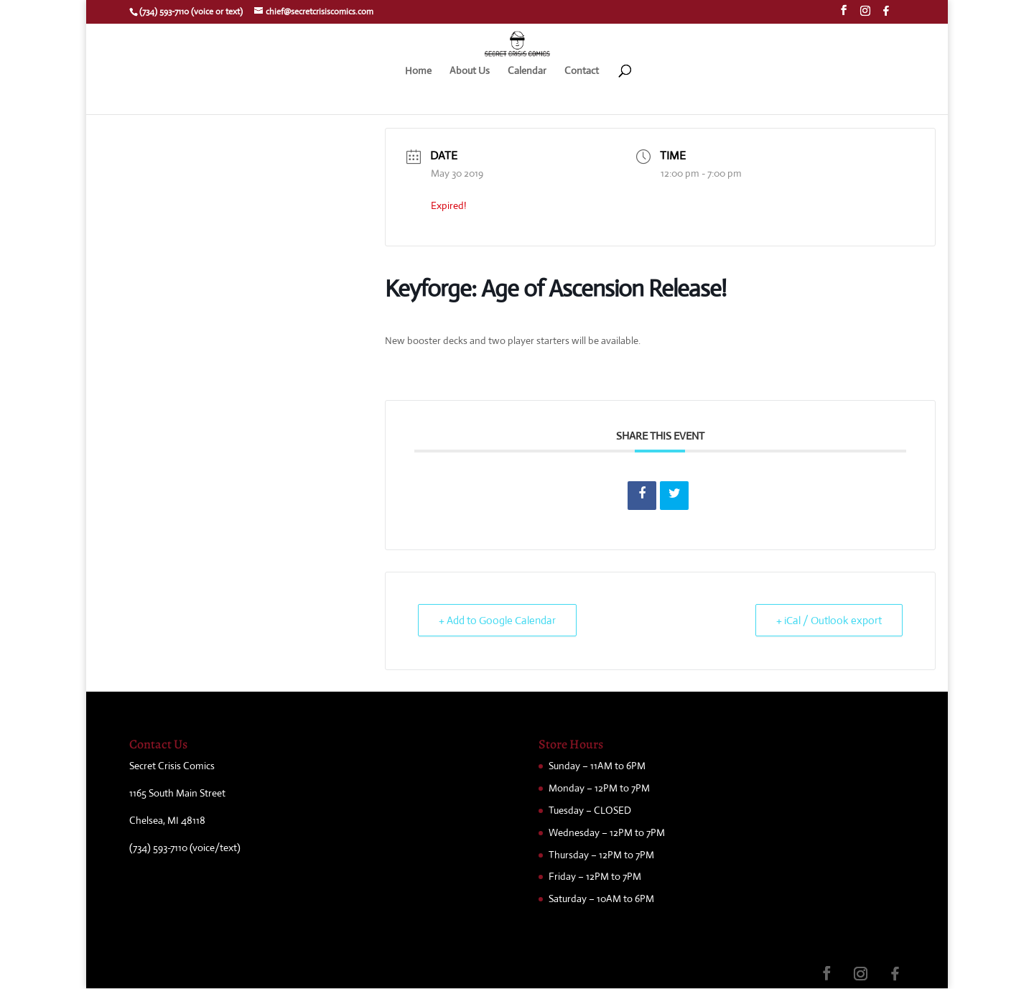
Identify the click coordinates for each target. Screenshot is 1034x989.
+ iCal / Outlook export (829, 620)
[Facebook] (886, 15)
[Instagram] (865, 15)
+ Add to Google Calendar (497, 620)
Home (418, 71)
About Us (470, 71)
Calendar (527, 71)
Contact (581, 71)
